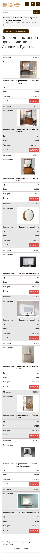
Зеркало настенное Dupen (29, 227)
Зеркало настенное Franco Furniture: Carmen (26, 465)
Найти (36, 12)
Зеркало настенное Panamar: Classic (27, 82)
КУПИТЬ (34, 101)
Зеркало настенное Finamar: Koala (27, 368)
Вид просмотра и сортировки (16, 31)
